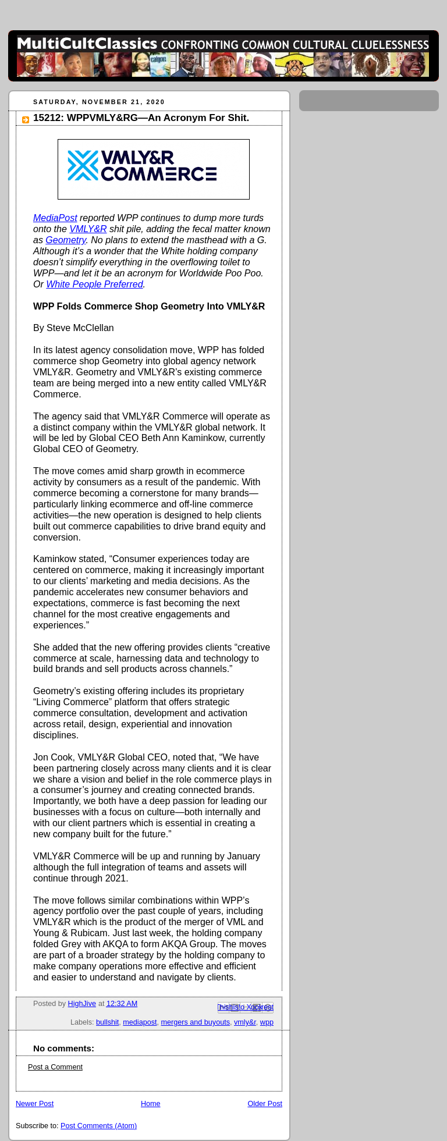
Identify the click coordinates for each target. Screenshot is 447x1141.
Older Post (264, 1104)
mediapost (140, 1022)
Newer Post (35, 1104)
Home (151, 1104)
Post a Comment (55, 1067)
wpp (267, 1022)
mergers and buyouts (195, 1022)
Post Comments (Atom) (99, 1126)
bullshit (107, 1022)
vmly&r (245, 1022)
